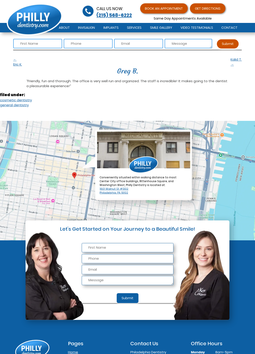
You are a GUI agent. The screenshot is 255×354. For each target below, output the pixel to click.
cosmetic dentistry (16, 100)
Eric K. (66, 62)
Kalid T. (236, 62)
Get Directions (207, 8)
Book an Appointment (164, 8)
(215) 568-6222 (114, 15)
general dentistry (14, 105)
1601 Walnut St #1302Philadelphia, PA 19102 (114, 191)
